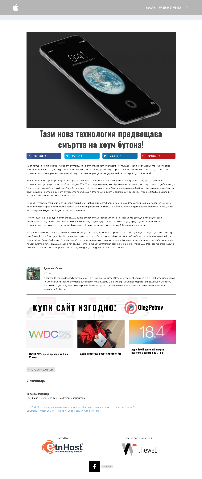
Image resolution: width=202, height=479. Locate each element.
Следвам (107, 462)
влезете (44, 394)
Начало (150, 8)
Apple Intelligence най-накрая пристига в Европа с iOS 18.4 (147, 347)
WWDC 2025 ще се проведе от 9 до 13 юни (48, 351)
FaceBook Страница (170, 8)
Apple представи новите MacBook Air (100, 349)
